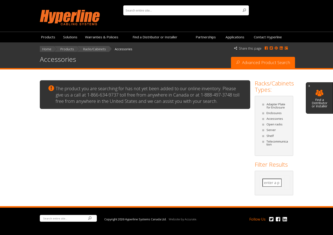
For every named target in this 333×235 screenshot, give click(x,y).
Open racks (274, 124)
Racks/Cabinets (94, 49)
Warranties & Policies (101, 37)
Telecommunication (277, 142)
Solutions (70, 37)
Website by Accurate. (183, 219)
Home (46, 49)
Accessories (274, 119)
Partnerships (206, 37)
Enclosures (274, 113)
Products (48, 37)
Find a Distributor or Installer (319, 99)
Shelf (270, 136)
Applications (235, 37)
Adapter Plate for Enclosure (275, 105)
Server (271, 130)
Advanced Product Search (263, 62)
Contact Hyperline (268, 37)
